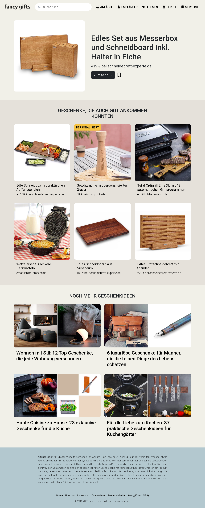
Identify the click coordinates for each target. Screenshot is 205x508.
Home (59, 495)
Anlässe (104, 7)
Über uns (70, 495)
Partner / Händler (117, 495)
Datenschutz (98, 495)
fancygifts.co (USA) (138, 495)
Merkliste (190, 7)
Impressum (83, 495)
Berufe (170, 7)
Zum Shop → (103, 75)
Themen (150, 7)
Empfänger (128, 7)
